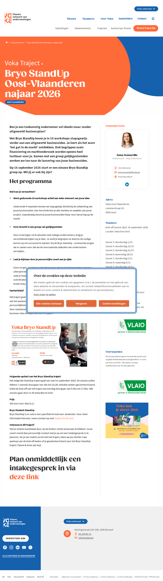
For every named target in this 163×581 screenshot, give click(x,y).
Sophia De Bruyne (63, 418)
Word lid (40, 577)
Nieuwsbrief (19, 577)
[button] (45, 362)
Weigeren (81, 303)
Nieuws (71, 18)
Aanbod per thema (121, 28)
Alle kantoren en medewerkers (18, 556)
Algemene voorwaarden (71, 577)
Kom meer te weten (45, 294)
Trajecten (102, 28)
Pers (9, 577)
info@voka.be (84, 537)
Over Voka (107, 18)
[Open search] (155, 18)
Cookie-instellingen (114, 303)
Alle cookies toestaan (48, 303)
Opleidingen (61, 28)
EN (3, 577)
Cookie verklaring (107, 577)
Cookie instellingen (125, 577)
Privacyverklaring (91, 577)
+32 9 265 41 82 (122, 168)
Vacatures (88, 18)
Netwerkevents (83, 28)
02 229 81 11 (83, 533)
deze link (24, 477)
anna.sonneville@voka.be (127, 172)
